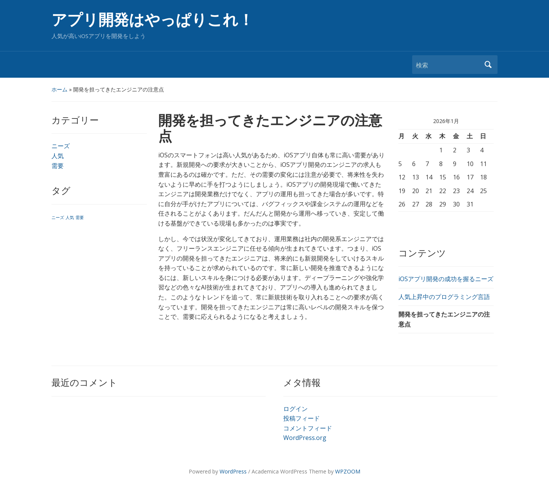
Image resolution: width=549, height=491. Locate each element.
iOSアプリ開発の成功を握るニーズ (445, 279)
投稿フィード (301, 418)
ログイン (295, 409)
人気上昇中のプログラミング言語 (444, 297)
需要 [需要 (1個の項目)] (79, 217)
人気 (57, 156)
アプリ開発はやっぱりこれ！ (152, 20)
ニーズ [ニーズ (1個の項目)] (57, 217)
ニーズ (60, 146)
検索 (488, 64)
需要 (57, 166)
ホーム (59, 89)
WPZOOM (347, 471)
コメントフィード (307, 428)
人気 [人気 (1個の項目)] (70, 217)
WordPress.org (304, 437)
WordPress (233, 471)
